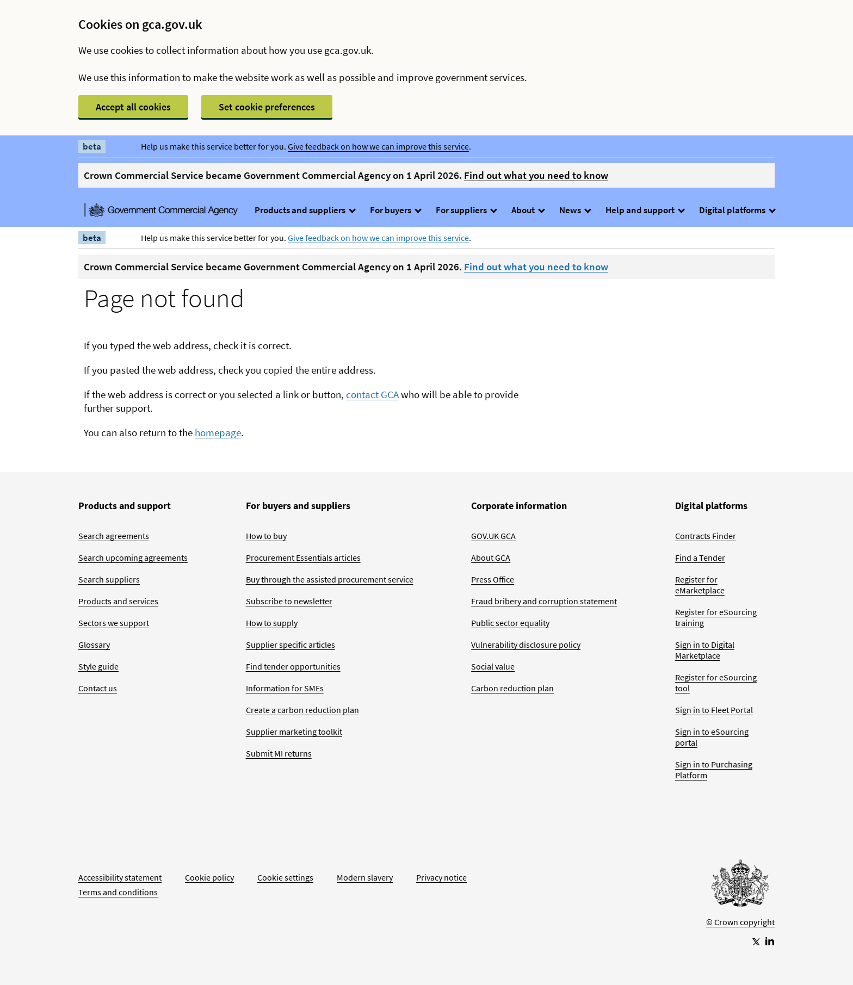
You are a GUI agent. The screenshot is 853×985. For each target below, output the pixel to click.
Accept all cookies (133, 107)
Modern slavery (365, 877)
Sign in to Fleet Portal (714, 709)
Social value (493, 666)
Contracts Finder (705, 535)
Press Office (492, 579)
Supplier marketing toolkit (294, 731)
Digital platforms (737, 210)
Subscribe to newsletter (289, 601)
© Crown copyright (740, 921)
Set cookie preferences (267, 107)
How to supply (272, 622)
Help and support (644, 210)
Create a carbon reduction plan (302, 709)
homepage (218, 432)
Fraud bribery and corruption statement (544, 601)
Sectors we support (113, 622)
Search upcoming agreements (133, 557)
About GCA (490, 557)
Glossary (94, 644)
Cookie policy (209, 877)
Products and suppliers (305, 210)
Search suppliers (109, 579)
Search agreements (113, 535)
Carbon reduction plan (512, 688)
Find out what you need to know (536, 175)
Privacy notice (441, 877)
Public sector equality (510, 622)
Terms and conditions (118, 892)
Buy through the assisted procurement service (329, 579)
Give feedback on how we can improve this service (378, 146)
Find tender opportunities (293, 666)
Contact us (97, 688)
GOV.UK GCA (493, 535)
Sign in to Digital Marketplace (704, 650)
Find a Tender (700, 557)
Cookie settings (285, 877)
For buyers (395, 210)
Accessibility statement (120, 877)
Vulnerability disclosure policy (525, 644)
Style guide (98, 666)
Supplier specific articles (290, 644)
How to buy (266, 535)
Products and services (118, 601)
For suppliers (466, 210)
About (527, 210)
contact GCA (372, 394)
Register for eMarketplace (700, 585)
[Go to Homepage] (740, 886)
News (574, 210)
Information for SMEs (285, 688)
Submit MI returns (279, 753)
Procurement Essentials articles (303, 557)
